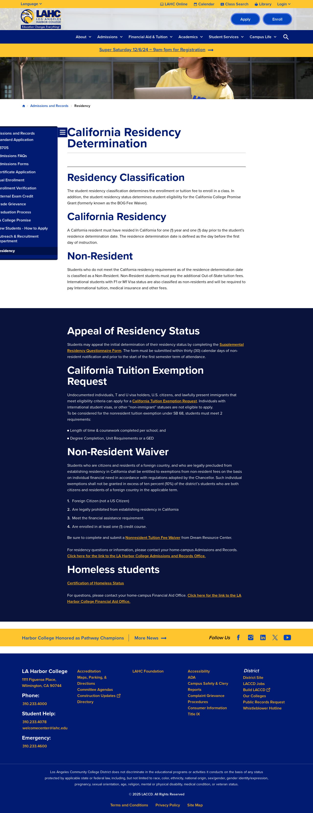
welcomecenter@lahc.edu (44, 728)
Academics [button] (188, 37)
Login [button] (282, 4)
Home (23, 106)
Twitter (275, 637)
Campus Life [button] (260, 37)
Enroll (277, 19)
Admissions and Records (49, 105)
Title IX (194, 714)
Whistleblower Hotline (262, 708)
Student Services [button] (224, 37)
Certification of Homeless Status (95, 583)
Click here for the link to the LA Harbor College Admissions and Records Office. (136, 556)
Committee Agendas (95, 689)
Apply (245, 19)
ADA (192, 677)
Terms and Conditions (129, 805)
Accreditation (89, 671)
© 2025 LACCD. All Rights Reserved (156, 794)
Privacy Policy (168, 805)
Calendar (206, 4)
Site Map (195, 805)
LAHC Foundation (148, 671)
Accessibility (199, 671)
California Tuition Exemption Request (164, 401)
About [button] (81, 37)
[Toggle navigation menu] (5, 132)
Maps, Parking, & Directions (92, 680)
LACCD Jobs (254, 683)
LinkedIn (263, 637)
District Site (253, 677)
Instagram (250, 637)
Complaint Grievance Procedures (206, 699)
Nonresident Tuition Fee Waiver (152, 537)
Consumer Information (207, 708)
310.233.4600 (34, 746)
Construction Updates (98, 695)
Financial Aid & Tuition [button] (148, 37)
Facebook (238, 637)
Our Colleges (254, 696)
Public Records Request (264, 702)
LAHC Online (176, 4)
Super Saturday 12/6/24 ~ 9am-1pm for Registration (152, 49)
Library (265, 4)
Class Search (236, 4)
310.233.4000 (34, 704)
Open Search (286, 37)
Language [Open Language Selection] (29, 4)
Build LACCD (256, 690)
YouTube (287, 637)
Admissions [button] (107, 37)
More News (146, 637)
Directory (85, 702)
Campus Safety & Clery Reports (208, 686)
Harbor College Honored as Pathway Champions (73, 637)
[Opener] (308, 636)
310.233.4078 (34, 722)
